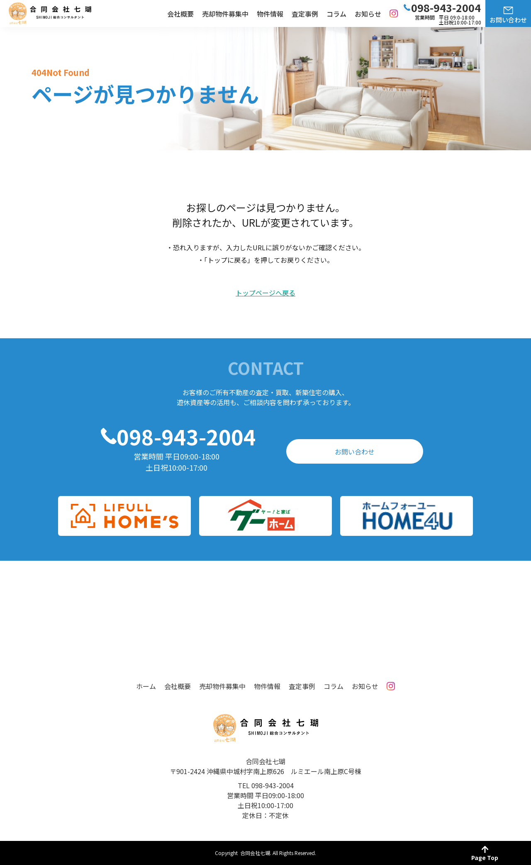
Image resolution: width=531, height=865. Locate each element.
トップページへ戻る (265, 292)
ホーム (146, 686)
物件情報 (270, 13)
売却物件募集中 (225, 13)
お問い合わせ (508, 19)
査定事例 (305, 13)
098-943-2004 (186, 436)
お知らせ (368, 13)
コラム (336, 13)
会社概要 (180, 13)
